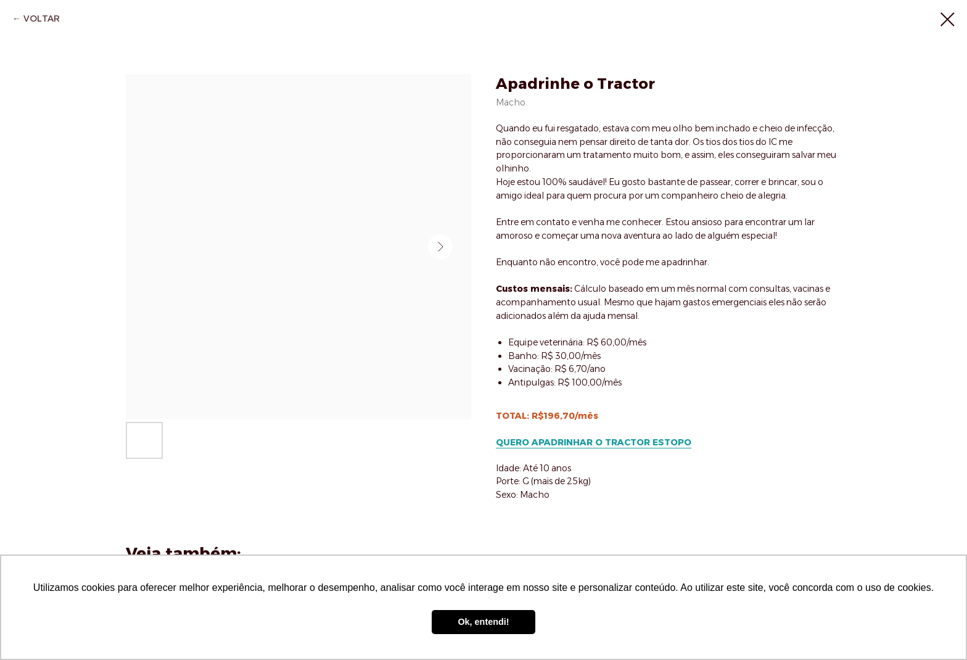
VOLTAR (41, 18)
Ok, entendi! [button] (483, 622)
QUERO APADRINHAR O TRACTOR (573, 442)
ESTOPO (670, 442)
